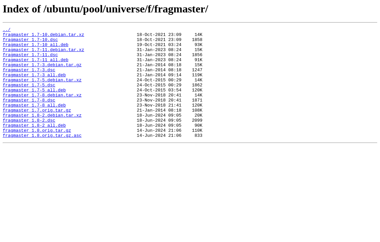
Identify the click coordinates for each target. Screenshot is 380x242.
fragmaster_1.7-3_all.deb (34, 85)
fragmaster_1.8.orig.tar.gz (37, 151)
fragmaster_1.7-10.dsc (30, 42)
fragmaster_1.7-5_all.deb (34, 103)
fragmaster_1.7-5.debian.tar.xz (42, 91)
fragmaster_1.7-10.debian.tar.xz (43, 36)
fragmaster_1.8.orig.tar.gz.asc (42, 157)
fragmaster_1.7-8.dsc (29, 115)
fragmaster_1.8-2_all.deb (34, 145)
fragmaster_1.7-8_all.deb (34, 121)
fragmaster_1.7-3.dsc (29, 79)
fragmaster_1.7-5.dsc (29, 97)
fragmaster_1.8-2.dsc (29, 139)
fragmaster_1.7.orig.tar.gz (37, 127)
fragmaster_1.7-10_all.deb (35, 48)
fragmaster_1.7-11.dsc (30, 60)
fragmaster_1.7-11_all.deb (35, 67)
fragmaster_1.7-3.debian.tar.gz (42, 73)
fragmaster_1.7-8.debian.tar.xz (42, 109)
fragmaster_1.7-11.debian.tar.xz (43, 54)
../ (6, 30)
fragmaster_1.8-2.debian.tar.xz (42, 133)
